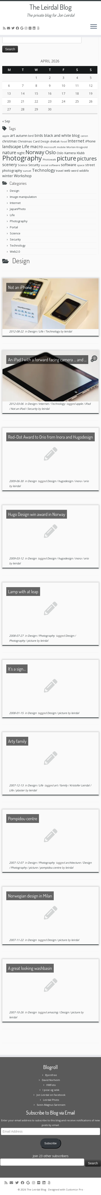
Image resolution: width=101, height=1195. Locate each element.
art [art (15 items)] (12, 135)
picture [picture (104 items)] (66, 158)
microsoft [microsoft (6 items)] (50, 147)
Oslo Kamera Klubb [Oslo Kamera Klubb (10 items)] (71, 153)
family (64, 785)
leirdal (68, 331)
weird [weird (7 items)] (74, 171)
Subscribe (50, 1143)
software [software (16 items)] (68, 164)
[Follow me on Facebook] (18, 28)
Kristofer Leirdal (80, 785)
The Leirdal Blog (50, 7)
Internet (15, 203)
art (56, 785)
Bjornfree (51, 1075)
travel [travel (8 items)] (59, 171)
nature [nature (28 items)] (9, 152)
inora (78, 481)
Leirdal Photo (51, 1099)
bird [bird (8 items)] (31, 136)
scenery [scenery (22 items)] (9, 164)
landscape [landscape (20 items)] (11, 146)
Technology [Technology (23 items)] (43, 170)
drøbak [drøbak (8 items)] (55, 141)
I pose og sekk (51, 1090)
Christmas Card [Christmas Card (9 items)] (29, 141)
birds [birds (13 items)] (38, 135)
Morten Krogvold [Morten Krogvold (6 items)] (77, 147)
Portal (14, 227)
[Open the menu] (93, 26)
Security (15, 239)
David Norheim (51, 1080)
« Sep (6, 121)
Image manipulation (23, 197)
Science (15, 233)
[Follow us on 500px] (39, 28)
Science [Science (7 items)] (23, 165)
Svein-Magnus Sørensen (51, 1104)
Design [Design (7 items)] (45, 141)
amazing (53, 1012)
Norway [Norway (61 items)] (35, 152)
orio (86, 481)
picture (32, 641)
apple (80, 404)
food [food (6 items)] (64, 141)
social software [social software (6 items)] (50, 165)
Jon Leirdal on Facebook (51, 1095)
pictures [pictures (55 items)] (87, 158)
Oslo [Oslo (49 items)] (50, 152)
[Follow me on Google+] (22, 28)
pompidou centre (51, 868)
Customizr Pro (74, 1189)
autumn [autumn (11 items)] (21, 135)
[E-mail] (9, 28)
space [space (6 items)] (80, 165)
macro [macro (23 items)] (36, 146)
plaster (20, 790)
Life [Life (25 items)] (25, 146)
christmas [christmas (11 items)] (9, 141)
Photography (19, 221)
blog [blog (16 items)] (76, 135)
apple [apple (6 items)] (5, 135)
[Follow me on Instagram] (27, 28)
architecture (73, 863)
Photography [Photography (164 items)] (22, 158)
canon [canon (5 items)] (84, 135)
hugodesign (65, 481)
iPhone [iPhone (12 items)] (90, 141)
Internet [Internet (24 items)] (76, 141)
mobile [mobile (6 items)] (61, 147)
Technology (18, 245)
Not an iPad (18, 409)
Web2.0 (15, 252)
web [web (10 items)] (67, 170)
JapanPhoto (18, 209)
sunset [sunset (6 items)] (27, 170)
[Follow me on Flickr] (31, 28)
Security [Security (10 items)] (34, 165)
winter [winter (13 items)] (7, 175)
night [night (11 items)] (21, 153)
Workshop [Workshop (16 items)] (23, 175)
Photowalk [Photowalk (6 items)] (49, 159)
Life (12, 215)
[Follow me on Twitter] (13, 28)
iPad (87, 404)
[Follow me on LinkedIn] (35, 28)
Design (14, 191)
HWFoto (51, 1085)
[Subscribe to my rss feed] (5, 28)
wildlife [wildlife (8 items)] (84, 171)
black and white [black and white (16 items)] (57, 135)
